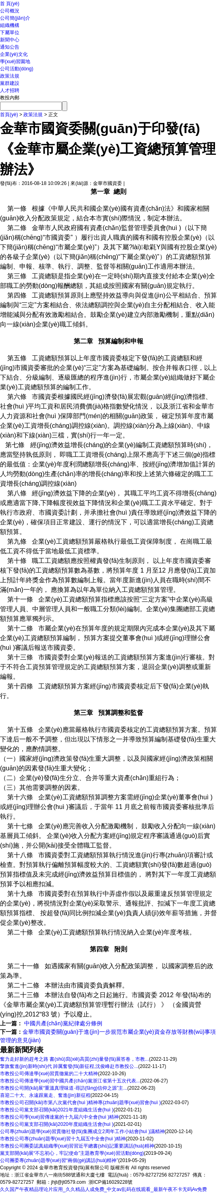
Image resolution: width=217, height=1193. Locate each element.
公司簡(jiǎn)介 (15, 18)
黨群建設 (9, 83)
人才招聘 (9, 90)
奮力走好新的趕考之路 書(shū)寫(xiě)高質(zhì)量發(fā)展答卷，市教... (74, 1059)
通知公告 (9, 47)
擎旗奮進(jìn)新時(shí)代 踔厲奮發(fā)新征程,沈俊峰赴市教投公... (69, 1066)
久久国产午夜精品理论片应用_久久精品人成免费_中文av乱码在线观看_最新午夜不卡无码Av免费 (103, 1189)
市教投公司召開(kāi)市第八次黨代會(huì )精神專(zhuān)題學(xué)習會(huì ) (80, 1102)
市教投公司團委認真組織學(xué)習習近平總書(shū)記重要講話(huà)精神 (77, 1146)
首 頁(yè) (9, 3)
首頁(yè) (9, 114)
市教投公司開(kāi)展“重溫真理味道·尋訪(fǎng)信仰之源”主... (63, 1088)
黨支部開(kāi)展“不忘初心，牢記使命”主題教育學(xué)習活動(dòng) (72, 1153)
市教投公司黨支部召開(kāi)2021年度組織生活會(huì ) (57, 1110)
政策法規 (9, 76)
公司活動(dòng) (16, 69)
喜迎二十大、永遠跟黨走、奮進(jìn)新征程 (45, 1095)
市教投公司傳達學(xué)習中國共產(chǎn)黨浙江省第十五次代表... (70, 1081)
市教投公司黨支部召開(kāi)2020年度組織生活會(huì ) (57, 1124)
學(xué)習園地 (15, 61)
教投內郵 (9, 98)
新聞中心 (9, 40)
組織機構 (9, 25)
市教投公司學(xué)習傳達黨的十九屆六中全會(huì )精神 (59, 1117)
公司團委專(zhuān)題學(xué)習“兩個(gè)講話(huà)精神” (59, 1160)
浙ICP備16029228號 (110, 1182)
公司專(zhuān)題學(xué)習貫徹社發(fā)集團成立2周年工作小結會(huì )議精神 (82, 1131)
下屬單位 (9, 32)
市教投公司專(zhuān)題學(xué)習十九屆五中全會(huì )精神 (63, 1139)
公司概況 (9, 11)
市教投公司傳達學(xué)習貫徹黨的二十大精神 (49, 1073)
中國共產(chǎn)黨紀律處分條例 (62, 1023)
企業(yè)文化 (14, 54)
